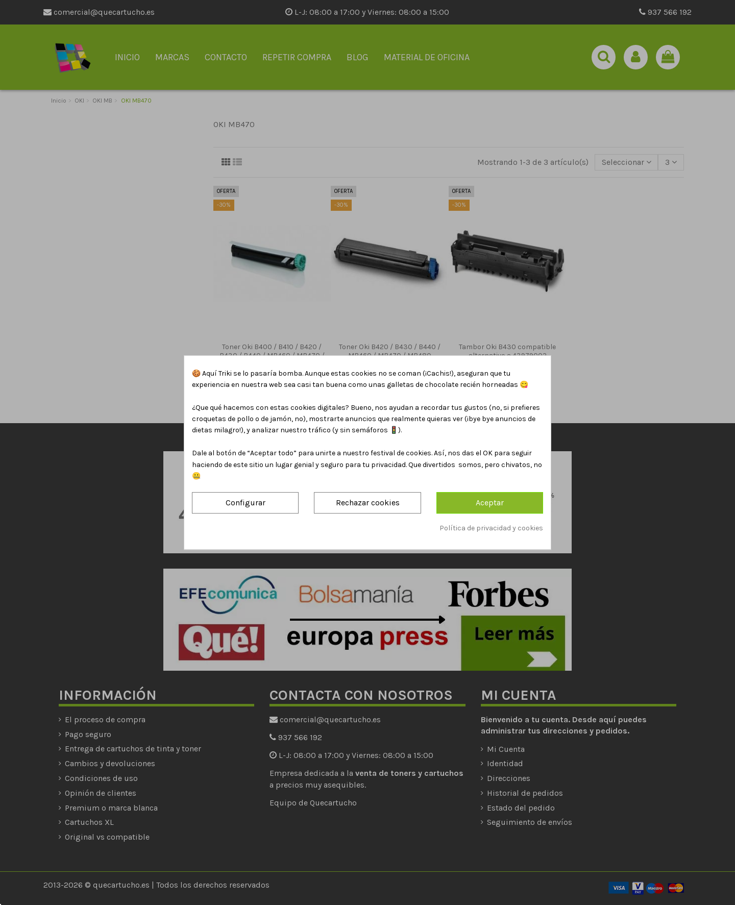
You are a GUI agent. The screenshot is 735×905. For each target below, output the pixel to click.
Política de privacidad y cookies (491, 528)
